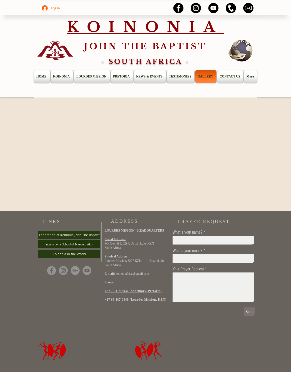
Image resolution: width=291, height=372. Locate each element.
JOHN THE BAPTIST (145, 46)
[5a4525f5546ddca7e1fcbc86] (231, 8)
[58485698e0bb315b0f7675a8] (248, 8)
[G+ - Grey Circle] (75, 270)
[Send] (249, 311)
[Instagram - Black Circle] (196, 8)
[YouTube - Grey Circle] (87, 270)
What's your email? (187, 250)
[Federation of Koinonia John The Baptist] (69, 235)
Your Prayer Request (188, 269)
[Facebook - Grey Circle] (51, 270)
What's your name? (187, 232)
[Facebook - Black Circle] (178, 8)
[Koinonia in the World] (69, 254)
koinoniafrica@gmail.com (132, 273)
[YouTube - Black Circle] (213, 8)
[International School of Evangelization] (69, 244)
